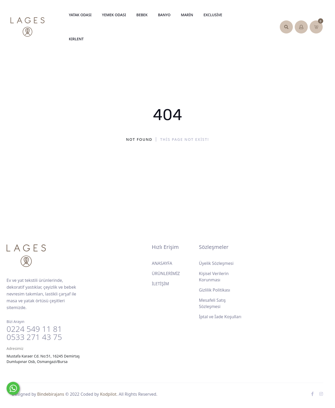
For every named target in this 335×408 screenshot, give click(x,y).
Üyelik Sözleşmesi (216, 263)
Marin (187, 14)
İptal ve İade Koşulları (220, 317)
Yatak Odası (80, 14)
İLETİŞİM (160, 284)
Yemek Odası (114, 14)
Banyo (164, 14)
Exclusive (212, 14)
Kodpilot (108, 394)
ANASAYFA (162, 263)
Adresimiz (15, 348)
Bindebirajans (50, 394)
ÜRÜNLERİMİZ (166, 273)
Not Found (139, 139)
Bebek (142, 14)
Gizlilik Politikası (214, 290)
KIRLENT (76, 38)
